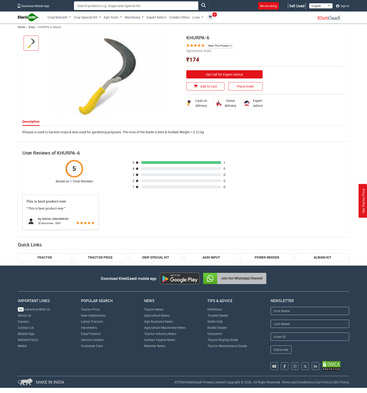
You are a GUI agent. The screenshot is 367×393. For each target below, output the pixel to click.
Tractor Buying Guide (222, 339)
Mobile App (26, 333)
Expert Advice (156, 17)
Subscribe (281, 349)
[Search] (136, 5)
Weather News (154, 346)
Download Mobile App (33, 6)
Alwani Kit (322, 257)
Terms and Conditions (298, 382)
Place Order (245, 86)
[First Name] (310, 311)
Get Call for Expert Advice (224, 74)
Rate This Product (218, 45)
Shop (31, 27)
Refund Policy (28, 339)
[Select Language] (320, 6)
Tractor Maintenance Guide (227, 346)
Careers (23, 321)
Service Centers (92, 339)
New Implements (93, 315)
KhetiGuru (214, 309)
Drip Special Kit (155, 257)
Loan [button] (196, 17)
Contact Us (26, 327)
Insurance (214, 333)
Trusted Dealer (217, 315)
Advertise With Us (34, 309)
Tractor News (154, 309)
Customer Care (92, 346)
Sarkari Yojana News (159, 339)
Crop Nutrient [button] (57, 17)
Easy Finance (90, 333)
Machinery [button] (132, 17)
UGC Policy (341, 382)
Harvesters (89, 327)
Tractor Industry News (160, 333)
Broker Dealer (217, 327)
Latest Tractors (92, 321)
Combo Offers (179, 17)
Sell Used (297, 6)
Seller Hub (215, 321)
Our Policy (323, 382)
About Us (24, 315)
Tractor (44, 257)
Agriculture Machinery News (165, 327)
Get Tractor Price (363, 201)
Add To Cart (205, 86)
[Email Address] (310, 337)
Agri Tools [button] (111, 17)
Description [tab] (31, 121)
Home (21, 27)
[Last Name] (310, 324)
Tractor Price (100, 257)
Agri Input (211, 257)
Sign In (342, 6)
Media (22, 346)
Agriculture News (156, 315)
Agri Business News (158, 321)
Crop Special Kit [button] (85, 17)
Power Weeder (267, 257)
